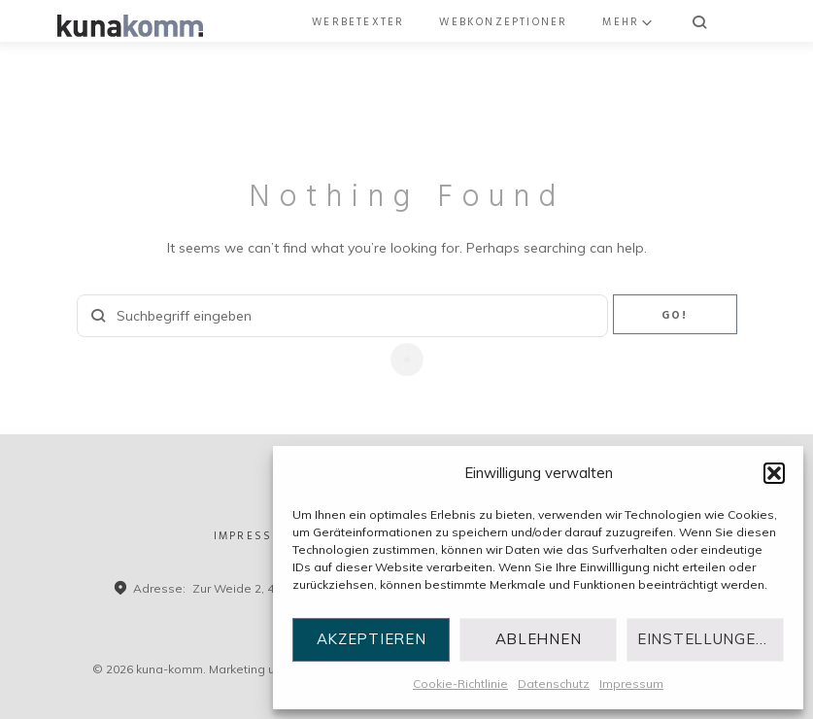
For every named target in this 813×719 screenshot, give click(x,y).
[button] (774, 473)
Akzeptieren (371, 639)
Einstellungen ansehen (710, 639)
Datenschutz (554, 683)
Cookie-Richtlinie (460, 683)
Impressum (631, 683)
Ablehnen (538, 639)
